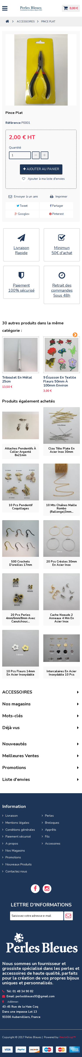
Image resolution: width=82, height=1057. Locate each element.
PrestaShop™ (67, 1037)
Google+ (22, 214)
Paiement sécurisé (18, 836)
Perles (49, 816)
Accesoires (52, 843)
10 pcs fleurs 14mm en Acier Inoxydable (20, 673)
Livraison (11, 816)
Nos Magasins (15, 850)
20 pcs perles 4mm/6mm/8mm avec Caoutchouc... (20, 618)
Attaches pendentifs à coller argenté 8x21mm (20, 452)
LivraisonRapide (21, 250)
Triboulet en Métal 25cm (17, 379)
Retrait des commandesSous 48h (62, 290)
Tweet (22, 206)
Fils (47, 836)
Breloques (52, 823)
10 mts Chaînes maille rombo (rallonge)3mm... (61, 508)
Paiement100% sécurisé (21, 288)
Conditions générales (20, 830)
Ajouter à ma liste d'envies (46, 179)
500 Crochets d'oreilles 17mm (20, 563)
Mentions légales (17, 823)
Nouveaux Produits (18, 864)
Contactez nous (16, 871)
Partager (56, 206)
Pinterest (56, 214)
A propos (11, 843)
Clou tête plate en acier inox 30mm (61, 450)
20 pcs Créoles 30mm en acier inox (61, 563)
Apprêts (50, 830)
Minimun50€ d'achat (62, 250)
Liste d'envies (16, 779)
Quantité (15, 148)
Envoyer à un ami (26, 196)
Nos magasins (16, 704)
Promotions (13, 857)
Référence (13, 123)
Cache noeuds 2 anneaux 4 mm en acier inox (61, 618)
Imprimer (61, 196)
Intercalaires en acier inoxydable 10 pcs (61, 673)
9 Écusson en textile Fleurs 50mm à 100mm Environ (59, 381)
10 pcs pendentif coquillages (20, 507)
